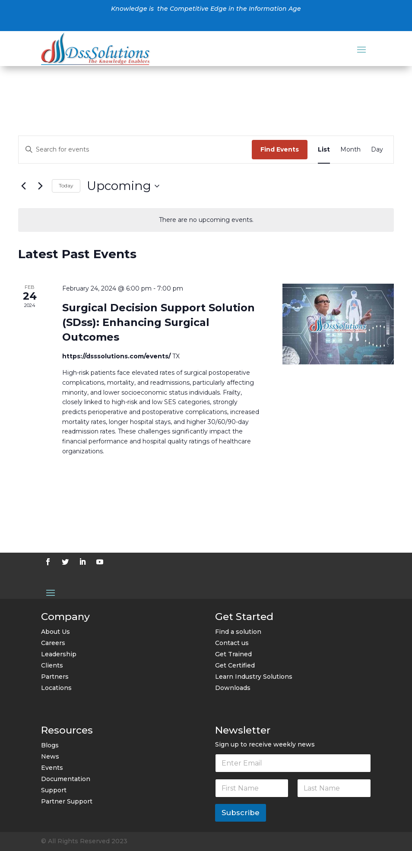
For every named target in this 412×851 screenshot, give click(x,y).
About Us (55, 632)
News (50, 756)
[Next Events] (40, 186)
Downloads (232, 688)
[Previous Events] (23, 186)
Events (52, 768)
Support (54, 790)
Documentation (65, 779)
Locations (56, 688)
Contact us (232, 643)
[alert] (206, 220)
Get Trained (233, 654)
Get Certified (235, 665)
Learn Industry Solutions (253, 676)
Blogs (50, 745)
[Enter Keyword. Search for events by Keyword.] (135, 149)
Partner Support (66, 801)
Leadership (58, 654)
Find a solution (238, 632)
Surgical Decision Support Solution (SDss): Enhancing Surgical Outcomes (158, 322)
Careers (53, 643)
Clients (52, 665)
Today (66, 185)
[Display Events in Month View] (350, 149)
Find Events (279, 149)
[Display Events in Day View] (377, 149)
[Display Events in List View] (324, 149)
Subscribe (241, 812)
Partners (55, 676)
